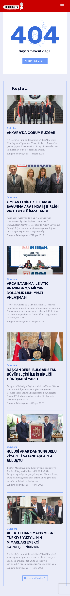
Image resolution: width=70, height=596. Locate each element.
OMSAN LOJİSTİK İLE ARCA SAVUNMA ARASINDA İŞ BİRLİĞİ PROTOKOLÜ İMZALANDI (33, 206)
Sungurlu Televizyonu (17, 153)
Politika (11, 128)
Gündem (12, 197)
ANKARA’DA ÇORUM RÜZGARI (31, 133)
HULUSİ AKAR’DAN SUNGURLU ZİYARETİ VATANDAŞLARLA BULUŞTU (32, 456)
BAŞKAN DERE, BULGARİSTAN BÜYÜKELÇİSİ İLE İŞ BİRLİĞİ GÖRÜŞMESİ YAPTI (31, 374)
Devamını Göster (35, 578)
